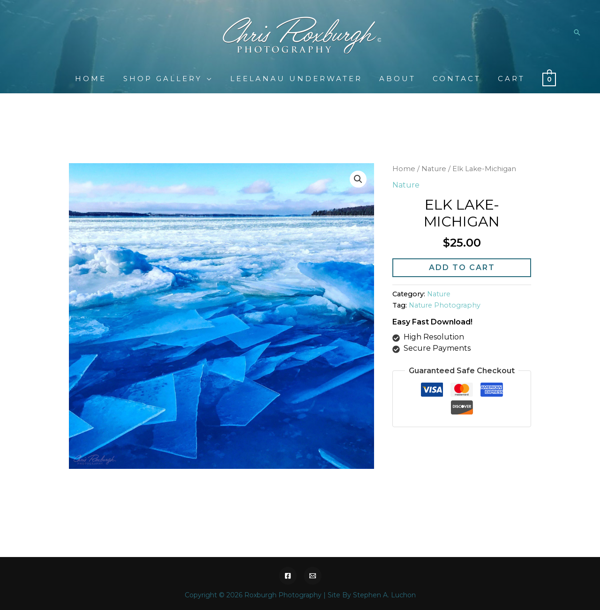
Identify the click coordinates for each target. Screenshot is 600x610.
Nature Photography (444, 305)
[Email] (313, 576)
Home (403, 169)
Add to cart (462, 267)
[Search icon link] (577, 32)
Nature (433, 169)
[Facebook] (288, 576)
